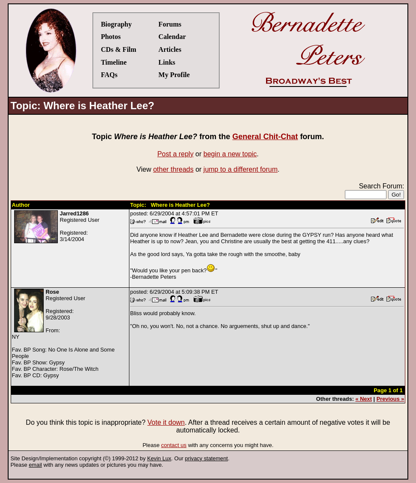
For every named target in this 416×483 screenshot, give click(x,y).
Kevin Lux (159, 458)
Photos (110, 36)
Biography (116, 24)
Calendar (172, 36)
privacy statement (206, 458)
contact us (173, 445)
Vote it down (166, 422)
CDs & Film (118, 49)
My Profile (174, 74)
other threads (173, 169)
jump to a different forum (241, 169)
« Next (364, 399)
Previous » (390, 399)
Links (167, 62)
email (35, 465)
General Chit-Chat (265, 136)
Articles (170, 49)
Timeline (113, 62)
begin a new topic (230, 154)
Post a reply (175, 154)
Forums (170, 24)
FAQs (109, 74)
